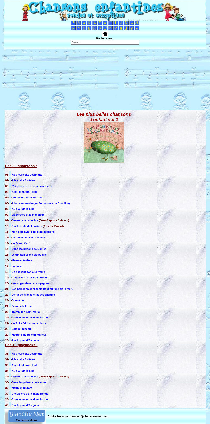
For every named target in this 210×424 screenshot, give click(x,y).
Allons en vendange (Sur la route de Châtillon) (41, 203)
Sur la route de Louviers (27, 226)
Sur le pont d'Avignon (25, 340)
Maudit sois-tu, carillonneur (29, 334)
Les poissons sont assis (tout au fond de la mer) (42, 288)
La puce (17, 266)
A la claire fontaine (23, 180)
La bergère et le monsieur (28, 214)
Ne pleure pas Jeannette (27, 174)
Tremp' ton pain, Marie (26, 311)
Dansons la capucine (25, 220)
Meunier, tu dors (22, 260)
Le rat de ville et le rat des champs (33, 294)
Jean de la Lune (22, 306)
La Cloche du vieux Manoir (28, 237)
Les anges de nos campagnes (30, 283)
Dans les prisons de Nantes (29, 248)
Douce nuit (18, 300)
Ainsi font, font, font (24, 191)
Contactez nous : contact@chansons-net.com (78, 416)
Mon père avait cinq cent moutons (33, 231)
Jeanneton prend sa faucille (29, 254)
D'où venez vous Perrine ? (28, 197)
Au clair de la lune (23, 208)
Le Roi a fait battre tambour (29, 323)
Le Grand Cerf (21, 243)
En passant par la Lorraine (28, 271)
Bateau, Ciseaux (22, 329)
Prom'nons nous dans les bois (31, 317)
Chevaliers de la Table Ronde (30, 277)
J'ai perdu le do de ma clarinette (32, 186)
